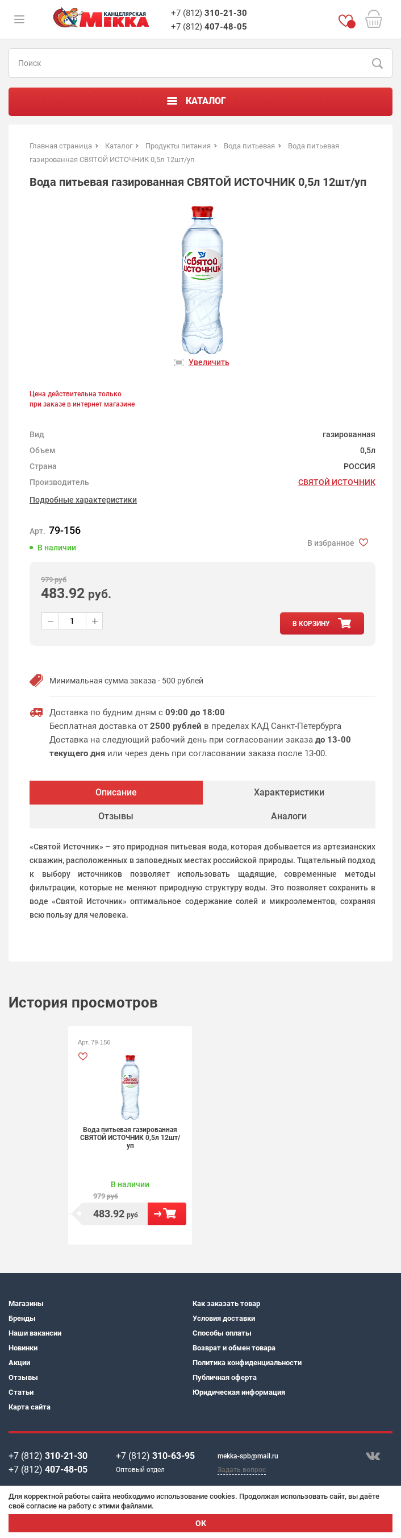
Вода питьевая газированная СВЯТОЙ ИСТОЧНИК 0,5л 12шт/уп (130, 1138)
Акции (19, 1362)
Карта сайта (30, 1407)
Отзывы (23, 1377)
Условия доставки (224, 1318)
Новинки (23, 1348)
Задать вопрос (242, 1470)
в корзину (311, 624)
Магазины (26, 1303)
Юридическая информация (239, 1392)
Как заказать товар (226, 1303)
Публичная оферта (225, 1377)
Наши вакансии (35, 1333)
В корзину (167, 1214)
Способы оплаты (222, 1333)
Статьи (21, 1392)
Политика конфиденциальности (247, 1362)
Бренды (22, 1318)
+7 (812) (209, 13)
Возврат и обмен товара (234, 1348)
